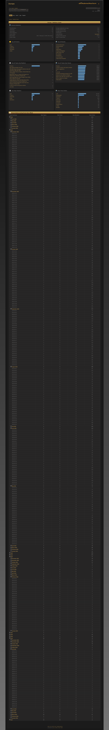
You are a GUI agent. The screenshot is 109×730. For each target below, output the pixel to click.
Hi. (56, 70)
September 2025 (15, 309)
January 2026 (15, 128)
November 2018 (15, 641)
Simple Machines (60, 726)
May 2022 (14, 571)
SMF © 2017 (54, 726)
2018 (12, 638)
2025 (12, 130)
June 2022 (14, 569)
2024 (12, 553)
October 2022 (15, 562)
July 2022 (14, 567)
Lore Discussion (59, 57)
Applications (58, 49)
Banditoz (58, 107)
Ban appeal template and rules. (16, 67)
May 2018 (14, 710)
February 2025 (15, 549)
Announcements (59, 46)
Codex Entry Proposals (61, 58)
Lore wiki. (12, 86)
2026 (12, 117)
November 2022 (15, 560)
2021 (12, 632)
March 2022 (14, 575)
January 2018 (15, 718)
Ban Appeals (58, 53)
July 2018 (14, 649)
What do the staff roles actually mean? (64, 76)
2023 (12, 554)
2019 (12, 636)
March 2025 (14, 547)
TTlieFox (11, 46)
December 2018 (15, 640)
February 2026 (15, 126)
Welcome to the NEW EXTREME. (63, 75)
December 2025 (15, 131)
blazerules (58, 99)
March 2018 (14, 714)
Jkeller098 (12, 47)
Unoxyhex (58, 102)
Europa (11, 4)
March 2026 (14, 124)
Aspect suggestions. (60, 69)
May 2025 (14, 486)
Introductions (58, 55)
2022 (12, 556)
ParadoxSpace (59, 104)
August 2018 (14, 647)
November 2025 (15, 191)
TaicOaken (97, 34)
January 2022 (15, 631)
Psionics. (12, 66)
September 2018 (15, 645)
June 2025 (14, 428)
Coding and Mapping (60, 50)
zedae (11, 50)
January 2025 (15, 551)
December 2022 (15, 558)
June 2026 (14, 119)
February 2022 (15, 576)
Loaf (11, 44)
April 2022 (14, 573)
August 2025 (14, 366)
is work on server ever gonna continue (18, 85)
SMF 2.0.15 (50, 726)
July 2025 (14, 426)
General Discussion (60, 44)
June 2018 (14, 709)
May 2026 (14, 120)
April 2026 (14, 122)
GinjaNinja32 (58, 95)
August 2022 (14, 565)
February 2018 (15, 716)
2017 (12, 719)
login (13, 8)
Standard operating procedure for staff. (64, 73)
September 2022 (15, 564)
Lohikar (57, 105)
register (16, 8)
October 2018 (15, 643)
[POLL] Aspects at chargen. (62, 78)
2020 (12, 634)
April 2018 (14, 712)
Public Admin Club (60, 52)
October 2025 (15, 249)
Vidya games (59, 79)
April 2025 (14, 545)
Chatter (57, 47)
